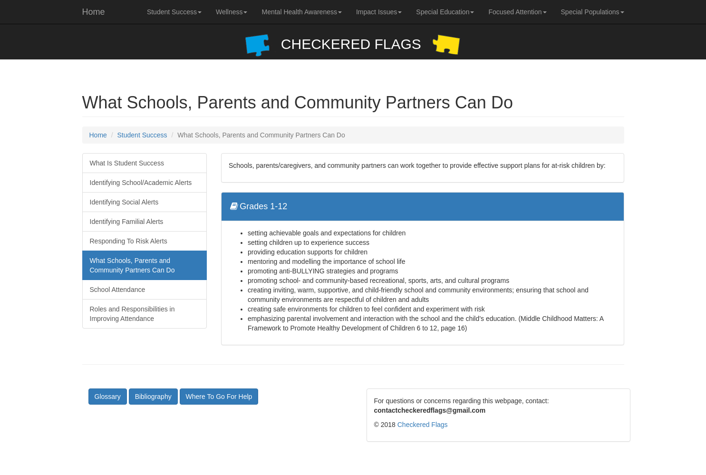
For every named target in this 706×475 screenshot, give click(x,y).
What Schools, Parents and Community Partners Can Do (132, 265)
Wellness (232, 12)
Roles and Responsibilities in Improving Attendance (132, 313)
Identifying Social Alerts (124, 202)
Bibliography (153, 396)
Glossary (108, 396)
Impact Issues (379, 12)
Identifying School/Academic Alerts (141, 182)
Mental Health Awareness (301, 12)
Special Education (445, 12)
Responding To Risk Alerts (128, 241)
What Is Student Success (127, 163)
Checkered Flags (422, 424)
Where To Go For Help (219, 396)
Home (93, 12)
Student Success (174, 12)
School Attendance (117, 289)
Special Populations (592, 12)
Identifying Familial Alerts (127, 221)
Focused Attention (517, 12)
